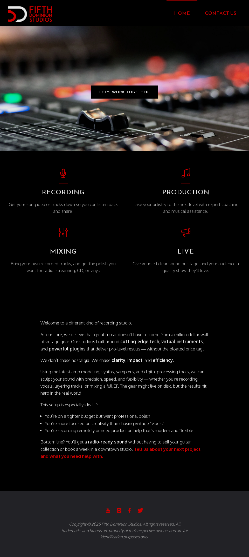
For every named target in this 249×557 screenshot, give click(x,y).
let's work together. (125, 92)
